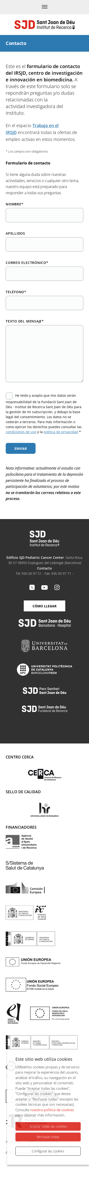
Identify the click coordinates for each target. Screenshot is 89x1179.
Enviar (20, 448)
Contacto (44, 568)
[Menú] (44, 7)
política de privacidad (61, 432)
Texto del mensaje (25, 321)
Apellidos (15, 233)
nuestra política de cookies (52, 1109)
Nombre (14, 204)
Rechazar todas (48, 1136)
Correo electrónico (27, 262)
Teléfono (16, 292)
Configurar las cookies (48, 1151)
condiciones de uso (21, 432)
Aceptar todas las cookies (48, 1126)
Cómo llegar (44, 606)
